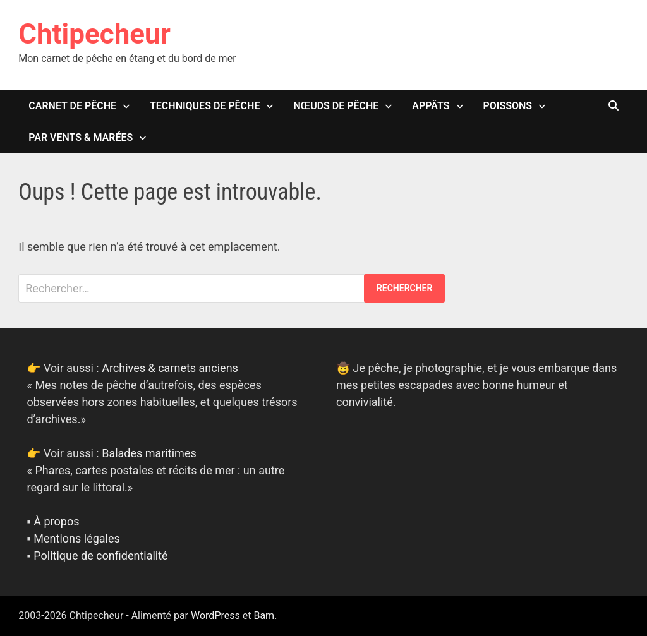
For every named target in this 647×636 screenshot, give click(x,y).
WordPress (215, 615)
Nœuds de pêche (335, 106)
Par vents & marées (80, 137)
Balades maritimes (149, 453)
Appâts (430, 106)
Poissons (508, 106)
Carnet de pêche (72, 106)
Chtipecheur (94, 34)
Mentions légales (76, 538)
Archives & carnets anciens (170, 368)
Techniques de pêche (205, 106)
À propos (56, 521)
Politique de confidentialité (100, 555)
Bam (263, 615)
